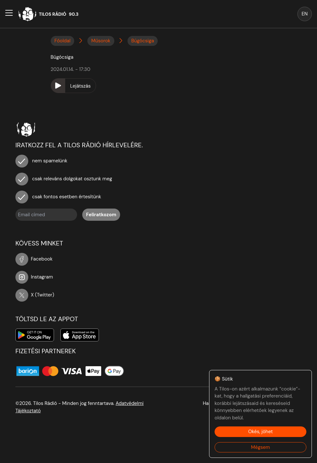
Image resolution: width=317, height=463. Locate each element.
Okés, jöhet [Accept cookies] (260, 431)
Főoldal (63, 41)
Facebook (34, 259)
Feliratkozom (101, 214)
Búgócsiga (142, 41)
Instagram (34, 277)
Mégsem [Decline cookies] (260, 447)
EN (305, 14)
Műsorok (100, 41)
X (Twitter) (34, 295)
